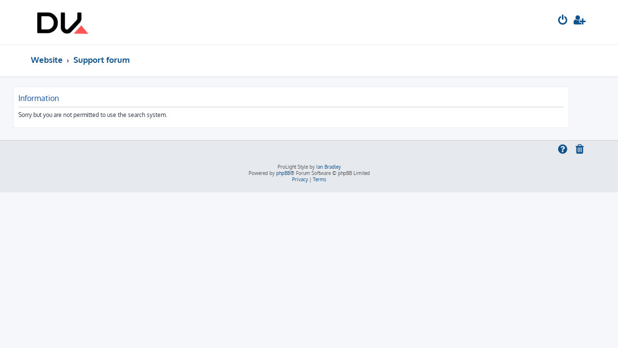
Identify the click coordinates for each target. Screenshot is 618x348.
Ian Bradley (328, 167)
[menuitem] (563, 21)
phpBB (283, 173)
